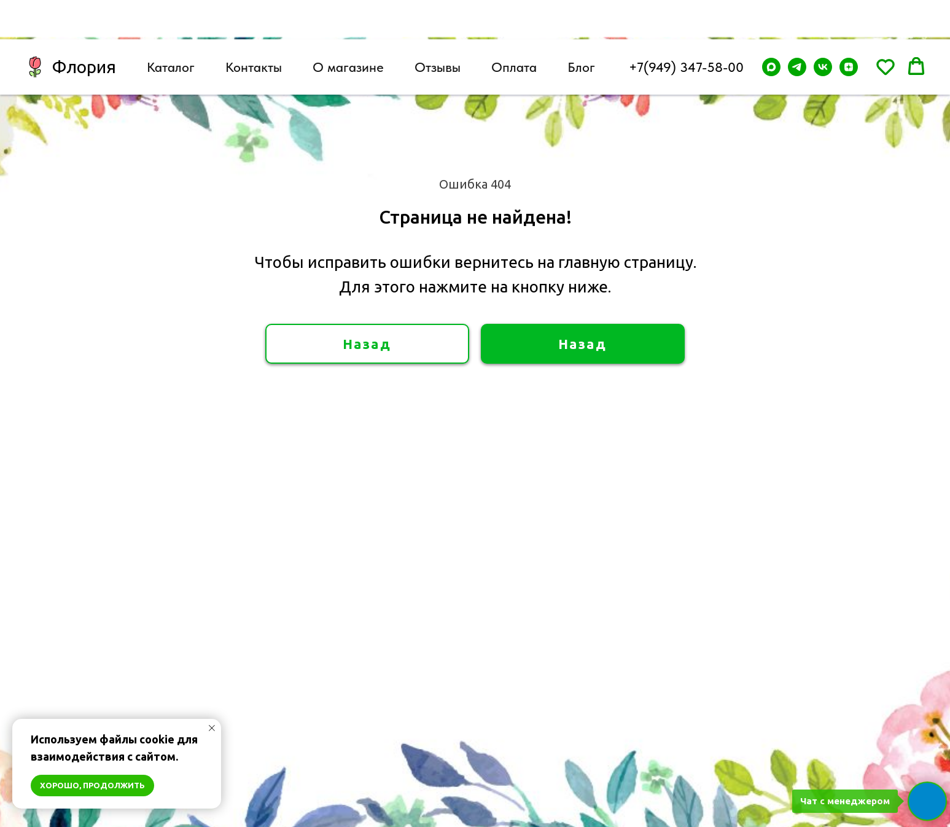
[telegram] (797, 27)
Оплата (514, 28)
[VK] (823, 27)
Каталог (171, 28)
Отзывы (438, 28)
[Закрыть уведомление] (212, 728)
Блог (581, 28)
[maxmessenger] (771, 27)
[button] (885, 27)
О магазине (348, 28)
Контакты (253, 28)
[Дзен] (848, 27)
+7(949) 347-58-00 (686, 28)
